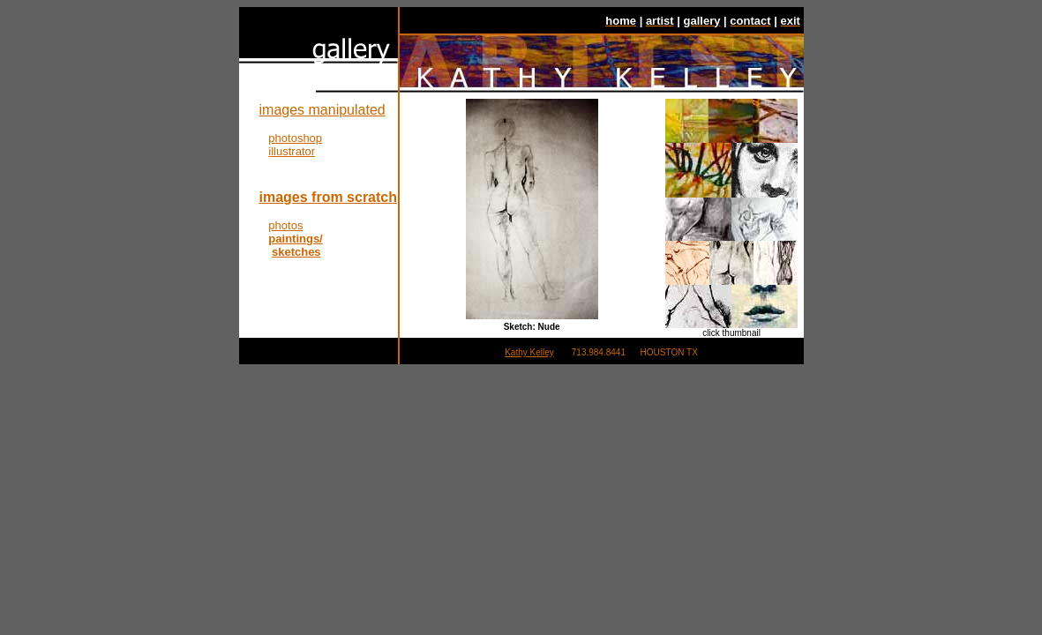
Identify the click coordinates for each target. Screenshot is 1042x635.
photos (285, 225)
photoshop (295, 138)
